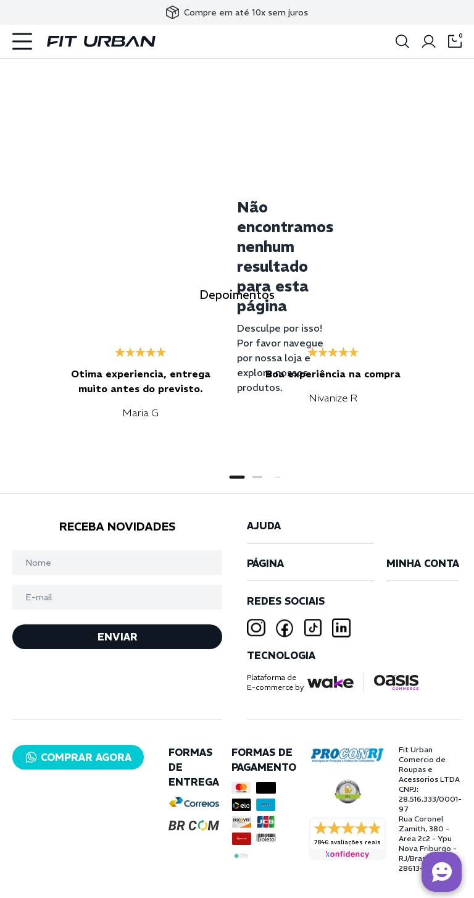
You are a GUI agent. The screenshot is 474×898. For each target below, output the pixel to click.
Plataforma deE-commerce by (275, 682)
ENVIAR (118, 637)
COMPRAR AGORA (78, 757)
